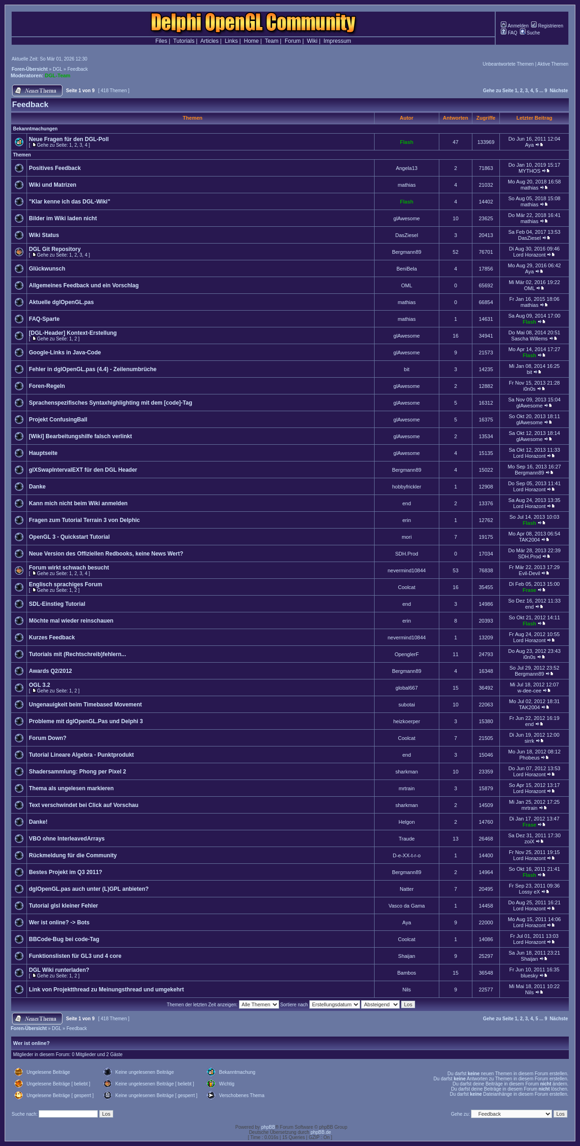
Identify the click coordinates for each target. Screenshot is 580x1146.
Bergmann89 (406, 252)
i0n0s (529, 389)
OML (406, 285)
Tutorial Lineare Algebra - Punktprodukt (81, 755)
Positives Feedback (55, 168)
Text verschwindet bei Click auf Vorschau (83, 805)
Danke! (38, 822)
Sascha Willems (529, 338)
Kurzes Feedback (52, 637)
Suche (530, 32)
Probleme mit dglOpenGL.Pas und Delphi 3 (86, 721)
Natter (407, 889)
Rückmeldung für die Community (73, 855)
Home (251, 41)
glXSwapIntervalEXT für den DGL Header (83, 470)
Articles (209, 41)
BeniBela (406, 268)
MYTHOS (529, 171)
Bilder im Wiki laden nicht (63, 218)
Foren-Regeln (47, 386)
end (407, 503)
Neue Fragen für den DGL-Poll (69, 139)
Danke (37, 486)
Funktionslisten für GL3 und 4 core (75, 956)
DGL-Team (57, 75)
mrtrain (407, 788)
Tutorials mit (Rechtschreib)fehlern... (77, 654)
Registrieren (547, 25)
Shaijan (407, 956)
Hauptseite (43, 453)
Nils (407, 989)
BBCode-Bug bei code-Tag (64, 939)
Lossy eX (529, 892)
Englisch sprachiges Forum (65, 584)
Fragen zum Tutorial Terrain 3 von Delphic (84, 520)
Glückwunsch (47, 268)
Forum (293, 41)
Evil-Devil (529, 573)
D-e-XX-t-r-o (407, 855)
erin (407, 520)
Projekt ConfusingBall (58, 419)
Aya (529, 145)
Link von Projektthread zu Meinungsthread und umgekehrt (106, 989)
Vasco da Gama (407, 906)
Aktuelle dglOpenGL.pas (61, 302)
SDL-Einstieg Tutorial (57, 604)
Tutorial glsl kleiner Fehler (63, 905)
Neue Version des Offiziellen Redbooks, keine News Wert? (106, 553)
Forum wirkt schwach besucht (69, 567)
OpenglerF (407, 654)
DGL (57, 69)
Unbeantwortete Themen (508, 64)
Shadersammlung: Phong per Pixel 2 (77, 771)
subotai (406, 704)
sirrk (529, 741)
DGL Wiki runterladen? (59, 970)
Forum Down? (48, 738)
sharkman (407, 771)
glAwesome (407, 218)
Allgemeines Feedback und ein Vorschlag (84, 285)
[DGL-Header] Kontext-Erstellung (73, 333)
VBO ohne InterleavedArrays (67, 838)
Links (231, 41)
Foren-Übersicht (30, 69)
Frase (529, 590)
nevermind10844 (407, 570)
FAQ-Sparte (44, 319)
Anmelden (514, 25)
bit (406, 369)
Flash (407, 142)
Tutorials (184, 41)
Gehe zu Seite (498, 90)
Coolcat (406, 587)
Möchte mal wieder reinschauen (71, 620)
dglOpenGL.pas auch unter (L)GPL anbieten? (89, 889)
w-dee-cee (529, 690)
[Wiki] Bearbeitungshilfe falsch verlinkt (80, 436)
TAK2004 (529, 539)
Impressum (337, 41)
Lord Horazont (529, 255)
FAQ (509, 32)
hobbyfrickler (406, 486)
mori (406, 537)
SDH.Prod (406, 553)
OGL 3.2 (39, 685)
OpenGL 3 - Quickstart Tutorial (69, 537)
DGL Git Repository (55, 249)
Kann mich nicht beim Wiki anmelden (78, 503)
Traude (407, 838)
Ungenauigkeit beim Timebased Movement (85, 704)
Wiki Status (44, 235)
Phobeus (529, 757)
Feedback (78, 69)
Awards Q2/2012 (50, 671)
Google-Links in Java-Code (65, 352)
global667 (407, 688)
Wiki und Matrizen (52, 185)
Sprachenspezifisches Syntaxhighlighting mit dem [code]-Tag (110, 403)
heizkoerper (406, 721)
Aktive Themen (552, 64)
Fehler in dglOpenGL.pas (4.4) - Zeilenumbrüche (93, 369)
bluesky (529, 975)
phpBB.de (321, 1132)
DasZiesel (406, 235)
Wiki (312, 41)
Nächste (559, 90)
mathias (407, 185)
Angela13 (407, 168)
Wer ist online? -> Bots (59, 922)
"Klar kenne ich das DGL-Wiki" (69, 201)
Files (161, 41)
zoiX (529, 841)
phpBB (268, 1127)
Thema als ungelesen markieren (71, 788)
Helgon (406, 822)
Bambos (406, 973)
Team (271, 41)
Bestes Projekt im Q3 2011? (65, 872)
